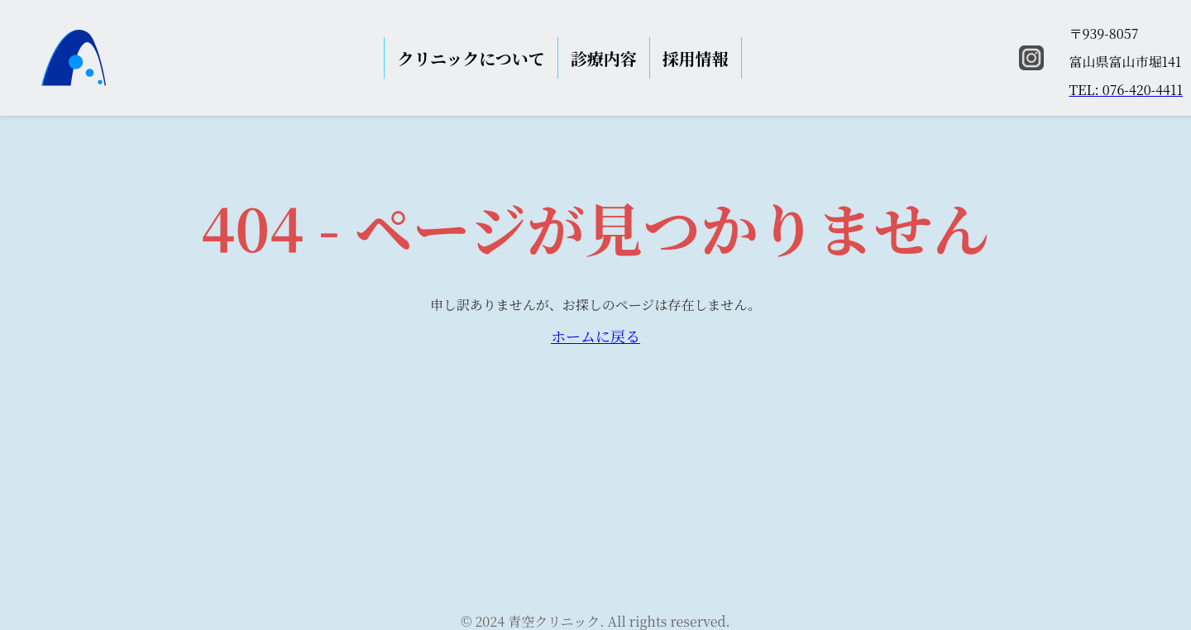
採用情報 (695, 58)
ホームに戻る (595, 335)
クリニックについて (470, 58)
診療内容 (604, 58)
